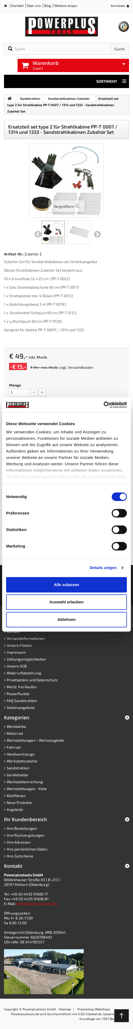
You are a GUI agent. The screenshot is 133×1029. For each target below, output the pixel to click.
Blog (47, 5)
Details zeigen (103, 567)
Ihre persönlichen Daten (27, 849)
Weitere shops (65, 5)
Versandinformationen (26, 638)
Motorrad (15, 733)
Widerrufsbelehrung (24, 673)
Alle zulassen (66, 584)
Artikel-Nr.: (14, 254)
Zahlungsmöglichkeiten (26, 659)
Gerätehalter (18, 775)
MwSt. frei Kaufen (22, 686)
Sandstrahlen (18, 768)
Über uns (34, 5)
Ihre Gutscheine (20, 856)
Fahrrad (13, 747)
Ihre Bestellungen (22, 828)
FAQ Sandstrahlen (22, 700)
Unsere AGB (17, 666)
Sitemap (65, 1009)
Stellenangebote (21, 707)
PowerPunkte (18, 693)
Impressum (16, 652)
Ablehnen (66, 619)
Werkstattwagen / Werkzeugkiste (35, 740)
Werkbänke (16, 726)
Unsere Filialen (19, 645)
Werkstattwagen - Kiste (27, 788)
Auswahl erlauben (66, 602)
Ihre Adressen (19, 842)
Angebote (15, 809)
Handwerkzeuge (21, 754)
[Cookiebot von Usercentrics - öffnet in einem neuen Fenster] (103, 404)
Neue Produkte (19, 802)
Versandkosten (80, 367)
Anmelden (118, 5)
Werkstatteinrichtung (25, 781)
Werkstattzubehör (22, 761)
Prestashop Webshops (93, 1009)
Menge (15, 385)
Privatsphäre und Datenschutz (32, 680)
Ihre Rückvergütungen (25, 835)
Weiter (97, 234)
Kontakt (17, 5)
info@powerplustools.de (36, 903)
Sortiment (111, 81)
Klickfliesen (16, 795)
